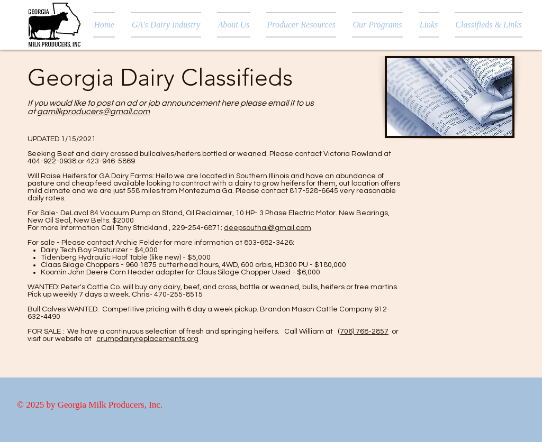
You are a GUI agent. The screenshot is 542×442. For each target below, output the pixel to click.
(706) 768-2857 (363, 331)
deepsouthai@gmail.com (267, 228)
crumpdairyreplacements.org (147, 339)
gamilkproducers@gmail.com (93, 111)
